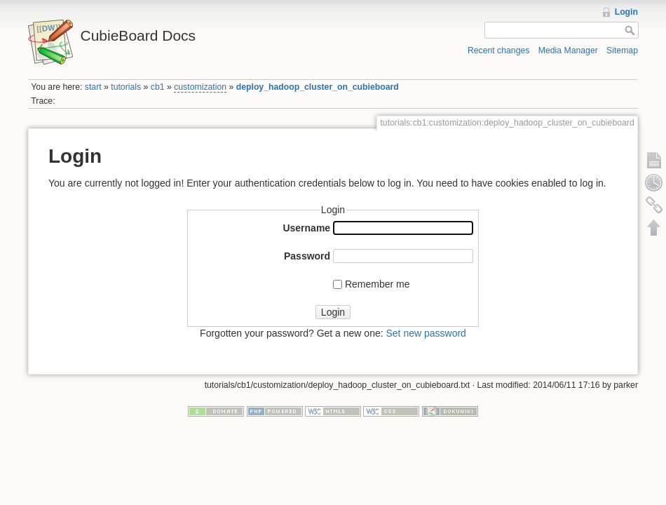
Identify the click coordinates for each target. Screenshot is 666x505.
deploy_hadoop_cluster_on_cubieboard (317, 87)
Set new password (425, 333)
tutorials (126, 87)
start (93, 87)
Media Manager (568, 50)
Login (626, 12)
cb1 (158, 87)
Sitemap (622, 50)
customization (200, 87)
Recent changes (499, 50)
